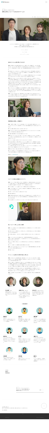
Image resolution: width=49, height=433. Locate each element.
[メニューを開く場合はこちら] (46, 2)
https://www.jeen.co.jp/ (15, 154)
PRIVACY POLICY (7, 415)
